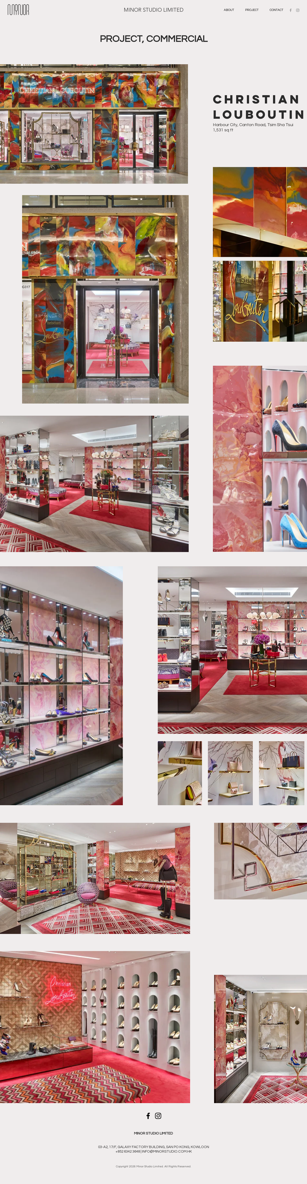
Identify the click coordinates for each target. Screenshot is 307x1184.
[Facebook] (148, 1116)
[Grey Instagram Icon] (298, 10)
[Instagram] (158, 1116)
